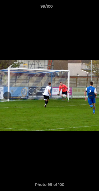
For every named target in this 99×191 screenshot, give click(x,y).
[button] (80, 7)
